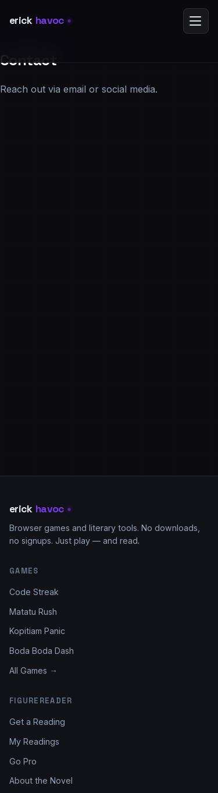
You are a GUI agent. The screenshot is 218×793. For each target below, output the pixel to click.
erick (40, 21)
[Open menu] (196, 21)
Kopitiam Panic (37, 631)
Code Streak (34, 592)
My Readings (34, 741)
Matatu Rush (33, 612)
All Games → (33, 670)
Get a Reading (37, 722)
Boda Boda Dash (41, 651)
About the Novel (41, 780)
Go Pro (23, 761)
